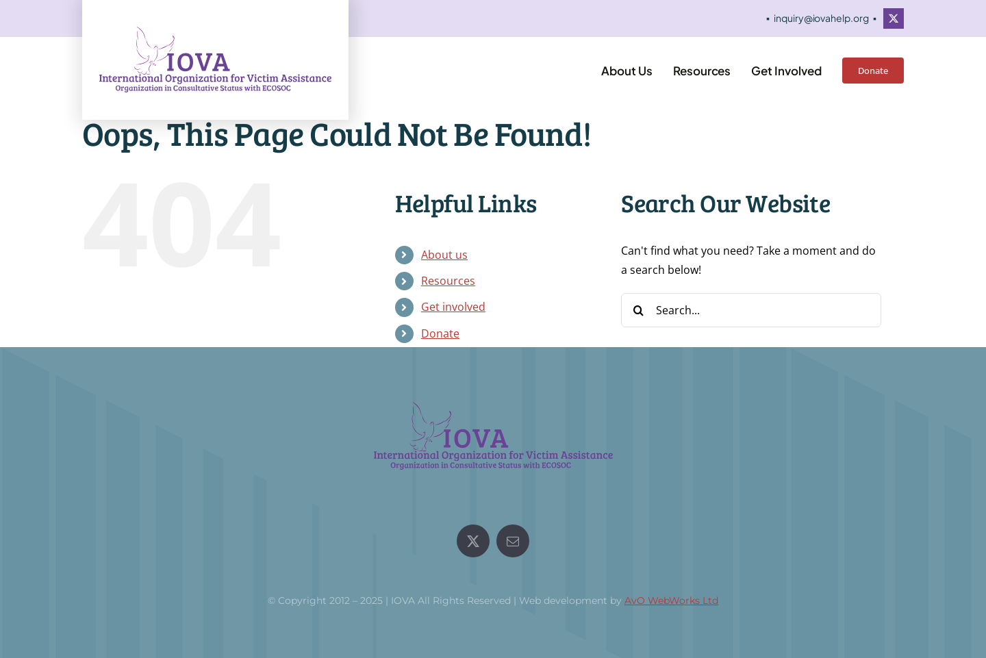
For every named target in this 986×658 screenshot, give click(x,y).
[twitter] (893, 18)
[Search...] (751, 310)
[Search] (638, 310)
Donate (440, 333)
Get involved (453, 306)
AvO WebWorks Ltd (671, 600)
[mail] (512, 540)
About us (444, 254)
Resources (448, 280)
